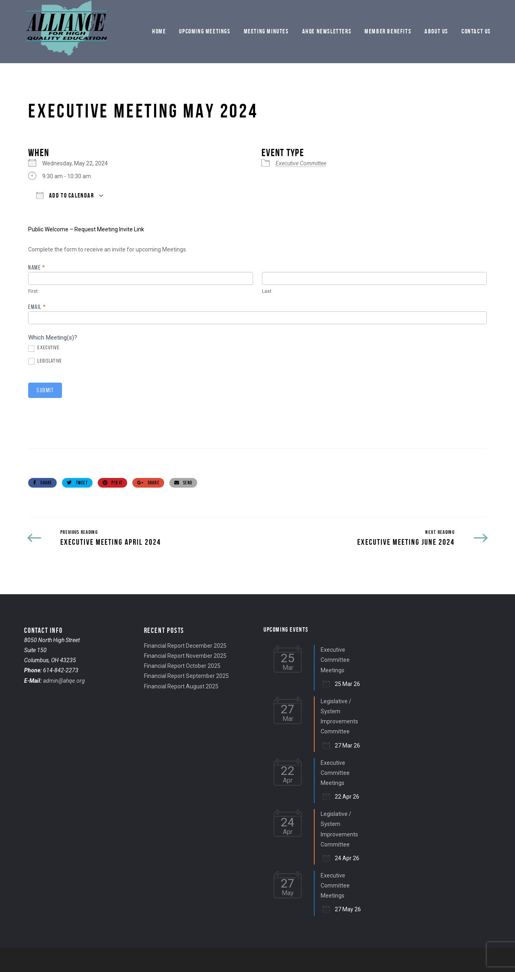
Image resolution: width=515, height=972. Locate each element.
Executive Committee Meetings (335, 660)
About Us (436, 31)
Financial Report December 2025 (185, 646)
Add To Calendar (65, 195)
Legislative (45, 361)
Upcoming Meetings (204, 31)
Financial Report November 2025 (185, 656)
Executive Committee (301, 163)
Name (36, 268)
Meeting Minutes (266, 31)
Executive (44, 348)
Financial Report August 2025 (181, 686)
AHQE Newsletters (327, 31)
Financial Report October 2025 (182, 666)
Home (159, 31)
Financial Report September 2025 (186, 676)
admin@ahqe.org (64, 681)
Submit (45, 390)
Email (37, 307)
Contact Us (476, 31)
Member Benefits (388, 31)
